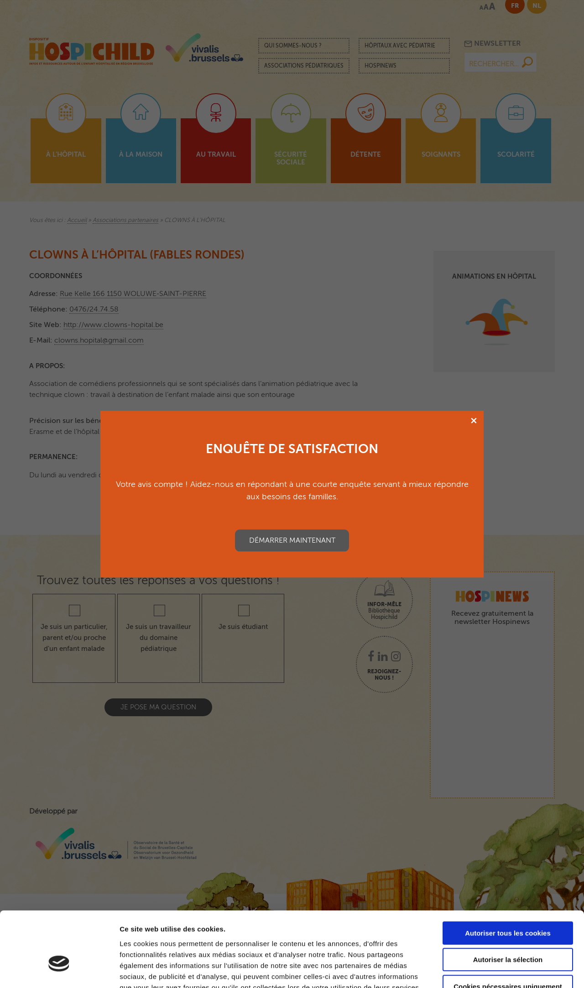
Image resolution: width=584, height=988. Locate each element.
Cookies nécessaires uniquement (508, 930)
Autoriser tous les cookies (508, 876)
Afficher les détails (502, 970)
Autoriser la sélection (508, 903)
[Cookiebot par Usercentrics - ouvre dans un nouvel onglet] (59, 970)
